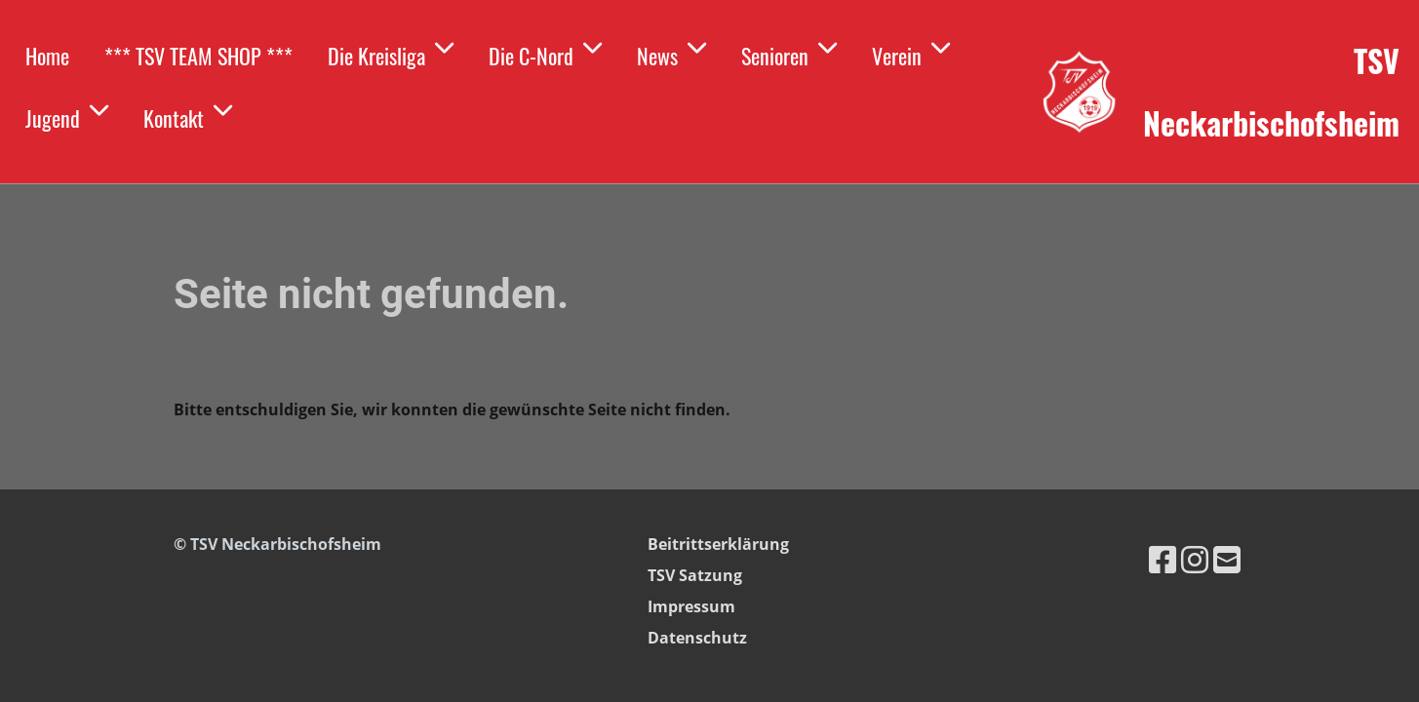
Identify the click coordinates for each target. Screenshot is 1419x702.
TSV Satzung (695, 575)
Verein (911, 53)
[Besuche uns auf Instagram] (1194, 559)
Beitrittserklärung (718, 544)
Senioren (789, 53)
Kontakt (187, 116)
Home (47, 55)
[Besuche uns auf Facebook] (1162, 559)
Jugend (66, 116)
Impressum (691, 606)
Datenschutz (697, 637)
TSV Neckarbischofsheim (1271, 91)
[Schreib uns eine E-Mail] (1227, 559)
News (671, 53)
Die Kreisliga (390, 53)
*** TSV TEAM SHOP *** (198, 55)
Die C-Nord (545, 53)
